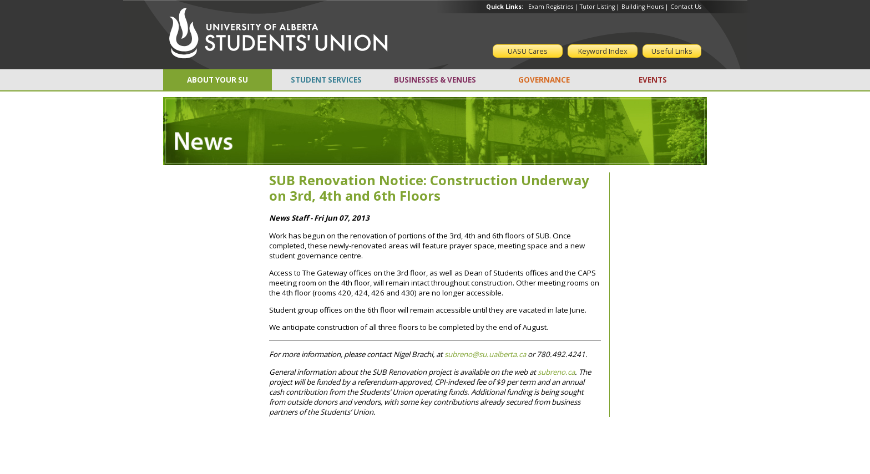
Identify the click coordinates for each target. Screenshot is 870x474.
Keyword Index (603, 51)
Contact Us (685, 7)
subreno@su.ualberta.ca (485, 354)
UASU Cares (528, 51)
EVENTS (653, 80)
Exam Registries (550, 7)
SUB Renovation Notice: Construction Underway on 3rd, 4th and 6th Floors (429, 188)
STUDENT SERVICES (326, 80)
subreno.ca (556, 372)
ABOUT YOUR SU (217, 80)
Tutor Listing (597, 7)
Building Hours (642, 7)
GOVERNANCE (544, 80)
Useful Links (671, 51)
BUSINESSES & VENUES (435, 80)
